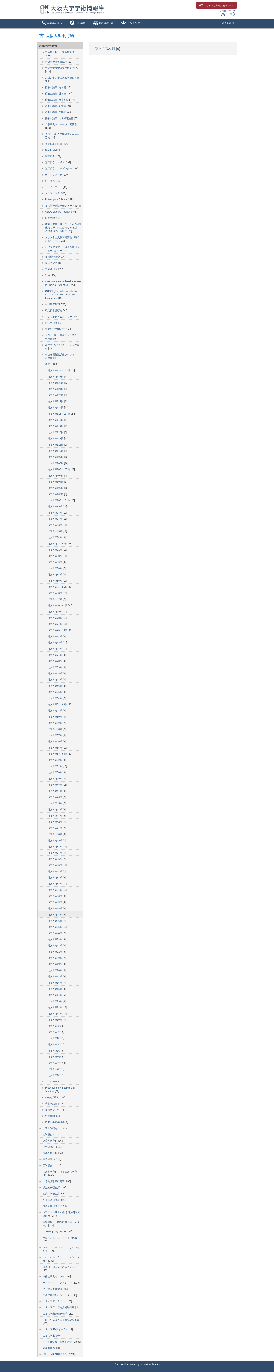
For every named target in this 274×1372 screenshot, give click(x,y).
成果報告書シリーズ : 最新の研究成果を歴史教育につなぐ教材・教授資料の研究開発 (63, 228)
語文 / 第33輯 (55, 877)
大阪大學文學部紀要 (56, 61)
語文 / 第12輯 (55, 1007)
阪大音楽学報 (52, 1109)
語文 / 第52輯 (55, 760)
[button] (51, 23)
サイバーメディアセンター (58, 1282)
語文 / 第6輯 (54, 1044)
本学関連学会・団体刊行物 (58, 1341)
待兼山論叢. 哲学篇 (56, 93)
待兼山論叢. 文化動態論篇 (59, 118)
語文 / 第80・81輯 (58, 605)
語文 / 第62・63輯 (58, 704)
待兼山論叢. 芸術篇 (56, 105)
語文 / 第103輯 (56, 487)
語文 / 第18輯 (55, 970)
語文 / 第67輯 (55, 679)
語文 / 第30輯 (55, 896)
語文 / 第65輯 (55, 692)
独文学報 (50, 1116)
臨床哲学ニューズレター (59, 168)
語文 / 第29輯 (55, 902)
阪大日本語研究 (54, 143)
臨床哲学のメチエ (55, 162)
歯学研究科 (49, 1159)
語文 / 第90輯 (55, 556)
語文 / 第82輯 (55, 599)
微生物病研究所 (51, 1187)
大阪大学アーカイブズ (55, 1301)
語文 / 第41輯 (55, 828)
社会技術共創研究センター (58, 1295)
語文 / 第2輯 (54, 1069)
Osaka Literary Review (57, 211)
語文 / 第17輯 (55, 976)
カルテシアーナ (54, 174)
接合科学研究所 (51, 1206)
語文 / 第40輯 (55, 834)
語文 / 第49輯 (55, 778)
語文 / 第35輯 (55, 865)
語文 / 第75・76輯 (58, 630)
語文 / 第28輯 (55, 908)
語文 (48, 364)
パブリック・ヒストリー (59, 316)
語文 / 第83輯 (55, 593)
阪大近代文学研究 (55, 329)
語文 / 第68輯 (55, 673)
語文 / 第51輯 (55, 766)
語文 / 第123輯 (56, 376)
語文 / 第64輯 (55, 698)
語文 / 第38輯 (55, 846)
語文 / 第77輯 (55, 624)
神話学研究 (51, 323)
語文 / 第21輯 (55, 951)
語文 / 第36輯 (55, 859)
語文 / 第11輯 (55, 1013)
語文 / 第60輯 (55, 716)
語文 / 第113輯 (56, 432)
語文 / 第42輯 (55, 821)
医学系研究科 (50, 1153)
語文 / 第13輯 (55, 1001)
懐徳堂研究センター (54, 1276)
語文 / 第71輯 (55, 654)
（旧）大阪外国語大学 (55, 1354)
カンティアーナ (54, 187)
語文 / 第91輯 (55, 549)
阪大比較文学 (52, 256)
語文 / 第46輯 (55, 797)
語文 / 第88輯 (55, 568)
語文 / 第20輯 (55, 957)
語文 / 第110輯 (56, 450)
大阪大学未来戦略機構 (55, 1313)
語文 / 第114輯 (56, 426)
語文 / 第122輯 (56, 382)
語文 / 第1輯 (54, 1075)
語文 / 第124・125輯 (59, 370)
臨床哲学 (50, 156)
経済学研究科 (50, 1140)
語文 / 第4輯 (54, 1056)
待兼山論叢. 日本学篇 (57, 99)
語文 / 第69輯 (55, 667)
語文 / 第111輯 (56, 444)
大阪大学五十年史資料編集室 (59, 1307)
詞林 (48, 275)
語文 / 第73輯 (55, 642)
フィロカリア (52, 1081)
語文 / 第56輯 (55, 741)
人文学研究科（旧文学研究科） (60, 52)
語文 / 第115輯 (56, 419)
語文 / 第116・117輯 (59, 413)
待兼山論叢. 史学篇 (56, 87)
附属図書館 (228, 22)
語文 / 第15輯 (55, 988)
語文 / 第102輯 (56, 494)
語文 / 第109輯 (56, 457)
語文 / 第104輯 (56, 481)
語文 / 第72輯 (55, 648)
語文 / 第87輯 (55, 574)
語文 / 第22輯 (55, 945)
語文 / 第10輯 (55, 1019)
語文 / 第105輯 (56, 475)
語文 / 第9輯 (54, 1025)
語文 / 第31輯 (55, 890)
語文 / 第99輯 (55, 506)
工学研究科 (49, 1165)
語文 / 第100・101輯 (59, 500)
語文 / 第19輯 (55, 964)
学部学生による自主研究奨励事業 (61, 1319)
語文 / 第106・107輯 (59, 469)
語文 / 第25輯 (55, 927)
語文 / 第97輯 (55, 518)
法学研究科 (49, 1134)
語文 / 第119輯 (56, 401)
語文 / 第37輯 (55, 852)
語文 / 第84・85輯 (58, 587)
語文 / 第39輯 (55, 840)
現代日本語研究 (54, 310)
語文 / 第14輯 (55, 995)
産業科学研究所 (51, 1193)
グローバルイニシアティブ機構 (60, 1237)
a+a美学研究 (52, 1097)
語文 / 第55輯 (55, 747)
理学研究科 (49, 1147)
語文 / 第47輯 (55, 790)
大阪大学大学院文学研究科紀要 (62, 68)
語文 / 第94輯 (55, 537)
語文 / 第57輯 (55, 735)
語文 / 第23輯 (55, 939)
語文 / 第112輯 (56, 438)
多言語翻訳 (51, 262)
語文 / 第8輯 (54, 1032)
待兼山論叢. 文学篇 (56, 112)
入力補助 (223, 13)
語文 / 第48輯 (55, 784)
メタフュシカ (52, 193)
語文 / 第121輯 (56, 389)
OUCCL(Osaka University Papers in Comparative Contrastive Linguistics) (63, 294)
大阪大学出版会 (51, 1335)
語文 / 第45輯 (55, 803)
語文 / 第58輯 (55, 729)
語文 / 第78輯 (55, 617)
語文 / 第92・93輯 (58, 543)
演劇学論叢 (51, 1103)
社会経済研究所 (51, 1199)
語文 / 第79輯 (55, 611)
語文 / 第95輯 (55, 531)
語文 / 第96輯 (55, 525)
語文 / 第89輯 (55, 562)
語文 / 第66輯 (55, 685)
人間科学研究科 (51, 1128)
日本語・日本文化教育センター (60, 1266)
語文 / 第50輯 (55, 772)
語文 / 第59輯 (55, 722)
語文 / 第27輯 (55, 914)
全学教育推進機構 (53, 1288)
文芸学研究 (51, 269)
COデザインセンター (55, 1231)
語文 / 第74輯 (55, 636)
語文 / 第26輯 (55, 920)
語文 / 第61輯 (55, 710)
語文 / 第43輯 (55, 815)
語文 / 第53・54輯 (58, 753)
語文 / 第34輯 (55, 871)
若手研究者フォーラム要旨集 (61, 124)
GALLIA (49, 150)
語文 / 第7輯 (54, 1038)
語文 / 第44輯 (55, 809)
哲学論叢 (50, 180)
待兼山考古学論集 (55, 1122)
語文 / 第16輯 (55, 982)
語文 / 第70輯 (55, 661)
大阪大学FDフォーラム (56, 1329)
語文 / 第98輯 (55, 512)
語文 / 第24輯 (55, 933)
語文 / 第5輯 (54, 1050)
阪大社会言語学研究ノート (60, 205)
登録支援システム (216, 5)
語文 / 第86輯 (55, 580)
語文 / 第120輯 (56, 395)
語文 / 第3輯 (54, 1063)
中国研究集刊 (52, 304)
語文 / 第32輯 (55, 883)
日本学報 (50, 217)
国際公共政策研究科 (54, 1181)
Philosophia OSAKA (56, 199)
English (232, 13)
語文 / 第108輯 (56, 463)
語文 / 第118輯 (56, 407)
